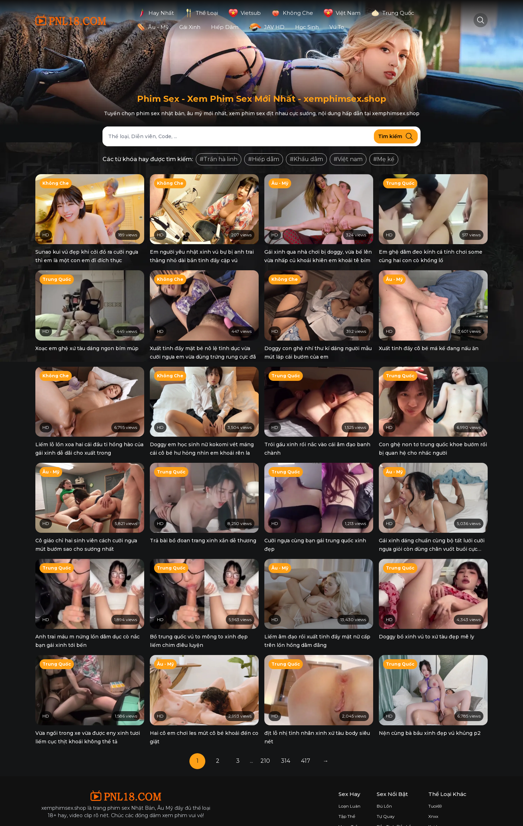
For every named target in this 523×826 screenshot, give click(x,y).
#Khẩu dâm (306, 159)
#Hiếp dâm (263, 159)
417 (305, 732)
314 (285, 732)
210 (265, 732)
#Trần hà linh (218, 159)
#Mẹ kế (383, 159)
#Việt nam (348, 159)
